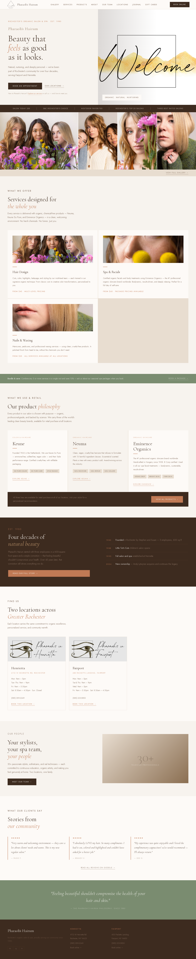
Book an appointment (25, 86)
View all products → (167, 499)
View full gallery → (177, 172)
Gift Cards (151, 4)
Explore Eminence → (143, 484)
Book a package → (178, 378)
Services (67, 4)
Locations (122, 4)
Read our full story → (25, 573)
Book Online (179, 4)
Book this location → (23, 704)
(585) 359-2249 (17, 697)
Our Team (107, 4)
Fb (10, 948)
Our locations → (54, 86)
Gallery (55, 4)
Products (82, 4)
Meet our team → (22, 781)
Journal (136, 4)
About (94, 4)
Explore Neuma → (82, 479)
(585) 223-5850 (79, 697)
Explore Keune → (21, 479)
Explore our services (35, 93)
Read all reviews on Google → (98, 867)
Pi (22, 948)
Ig (16, 948)
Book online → (76, 947)
